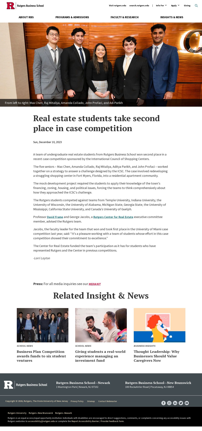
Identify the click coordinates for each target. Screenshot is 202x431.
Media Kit (95, 284)
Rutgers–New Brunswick (41, 417)
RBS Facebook (162, 404)
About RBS (26, 17)
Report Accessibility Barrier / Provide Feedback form (97, 425)
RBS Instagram (168, 404)
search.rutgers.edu (139, 5)
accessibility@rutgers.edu (41, 425)
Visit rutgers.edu (117, 5)
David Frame (55, 217)
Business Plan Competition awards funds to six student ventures (37, 358)
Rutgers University (17, 417)
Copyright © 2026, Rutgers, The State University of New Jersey (36, 405)
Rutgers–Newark (63, 417)
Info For (160, 5)
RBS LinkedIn (174, 404)
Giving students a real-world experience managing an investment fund (100, 358)
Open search (196, 5)
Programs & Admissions (72, 17)
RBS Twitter (180, 404)
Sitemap (91, 405)
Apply (174, 5)
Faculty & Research (125, 17)
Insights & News (171, 17)
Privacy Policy (77, 405)
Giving (187, 5)
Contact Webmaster (108, 405)
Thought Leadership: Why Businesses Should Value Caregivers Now (157, 356)
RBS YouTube (186, 404)
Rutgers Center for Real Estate (115, 217)
